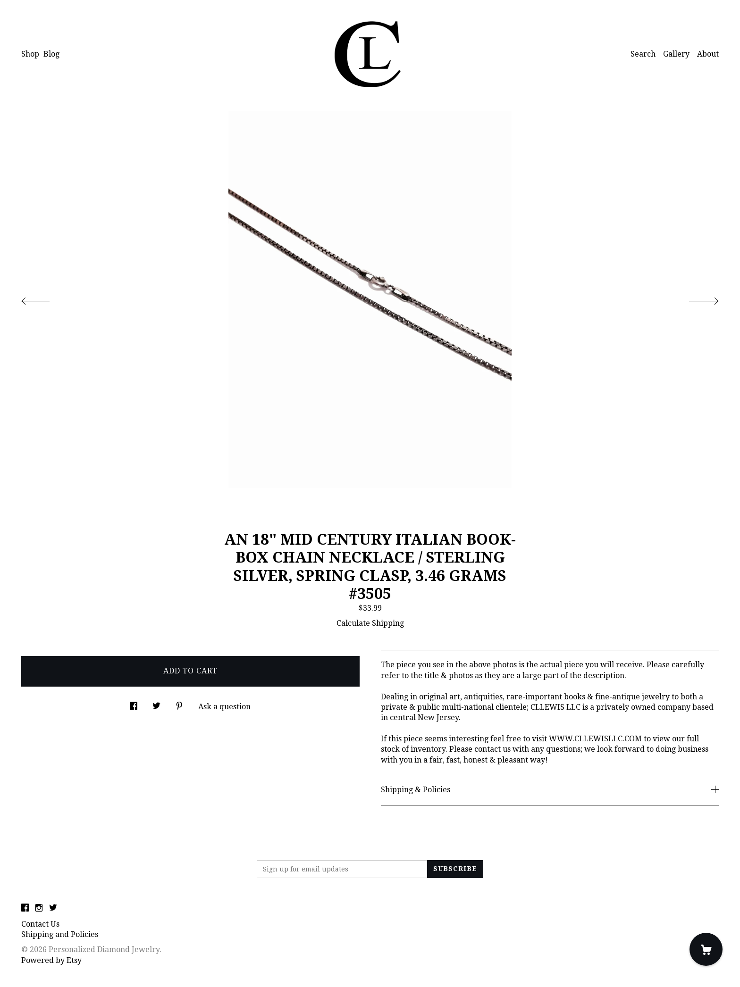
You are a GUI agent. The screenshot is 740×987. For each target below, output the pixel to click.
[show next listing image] (695, 298)
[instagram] (38, 908)
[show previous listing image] (44, 298)
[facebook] (25, 908)
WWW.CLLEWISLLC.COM (595, 738)
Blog (51, 54)
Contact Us (40, 924)
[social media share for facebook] (133, 704)
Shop (30, 54)
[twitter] (53, 908)
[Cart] (706, 949)
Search (643, 54)
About (708, 54)
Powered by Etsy (51, 960)
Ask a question (224, 706)
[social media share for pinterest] (179, 704)
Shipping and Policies (59, 934)
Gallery (676, 54)
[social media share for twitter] (156, 704)
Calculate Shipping (370, 623)
